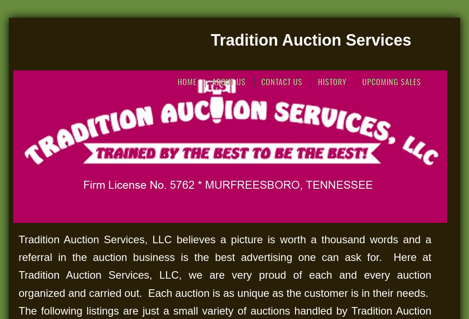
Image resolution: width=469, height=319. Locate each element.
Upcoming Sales (391, 81)
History (332, 81)
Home (187, 81)
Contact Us (281, 81)
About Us (229, 81)
